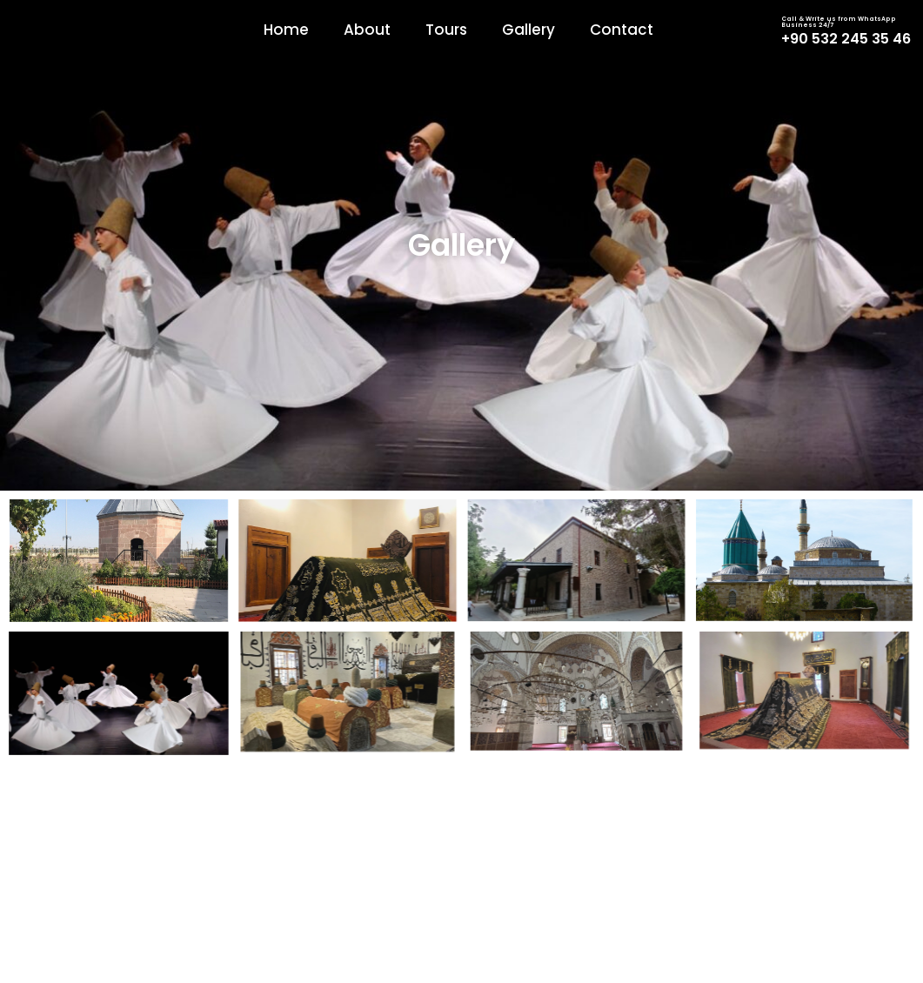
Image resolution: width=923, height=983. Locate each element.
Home (286, 29)
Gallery (528, 29)
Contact (621, 29)
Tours (446, 29)
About (367, 29)
